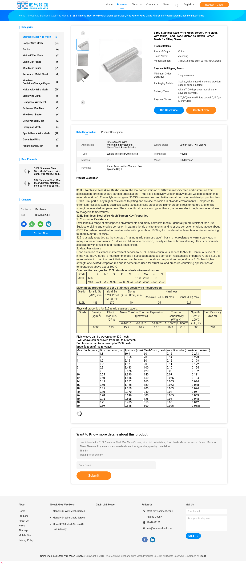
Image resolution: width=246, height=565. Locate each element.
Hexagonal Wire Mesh (41, 102)
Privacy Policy (26, 540)
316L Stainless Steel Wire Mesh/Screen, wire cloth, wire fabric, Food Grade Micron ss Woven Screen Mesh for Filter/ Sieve (47, 171)
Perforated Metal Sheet (41, 74)
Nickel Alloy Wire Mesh (41, 89)
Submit (93, 476)
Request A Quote (214, 4)
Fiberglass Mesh (41, 127)
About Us (24, 520)
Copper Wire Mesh (41, 43)
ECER (203, 556)
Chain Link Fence (41, 62)
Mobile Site (25, 535)
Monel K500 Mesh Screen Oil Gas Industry (68, 526)
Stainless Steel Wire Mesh (41, 37)
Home (22, 511)
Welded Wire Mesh (41, 55)
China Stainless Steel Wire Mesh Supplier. (63, 556)
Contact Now (41, 233)
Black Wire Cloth (41, 96)
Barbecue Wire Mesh (41, 108)
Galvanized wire (41, 139)
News (22, 525)
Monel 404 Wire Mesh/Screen (69, 517)
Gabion (41, 49)
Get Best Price (169, 110)
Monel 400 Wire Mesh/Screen (69, 511)
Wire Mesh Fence (41, 68)
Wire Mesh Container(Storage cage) (41, 82)
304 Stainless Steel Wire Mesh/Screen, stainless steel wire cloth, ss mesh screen (47, 183)
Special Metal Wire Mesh (41, 133)
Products (24, 515)
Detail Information (86, 132)
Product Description (112, 132)
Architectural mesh (41, 146)
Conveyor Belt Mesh (41, 121)
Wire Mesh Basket (41, 114)
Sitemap (23, 530)
